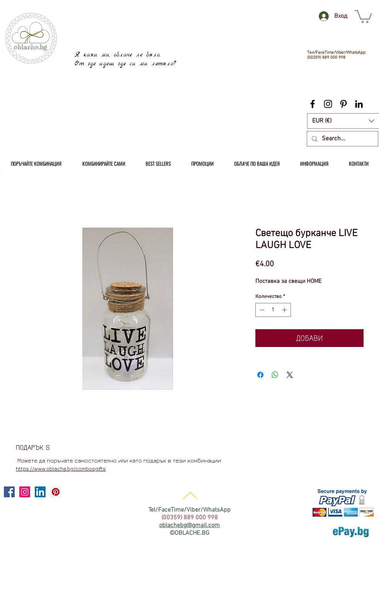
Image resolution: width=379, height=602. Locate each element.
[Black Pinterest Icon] (343, 104)
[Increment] (285, 309)
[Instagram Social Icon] (24, 491)
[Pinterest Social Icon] (55, 491)
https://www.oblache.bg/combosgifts (61, 468)
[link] (363, 16)
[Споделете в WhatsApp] (275, 374)
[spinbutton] (272, 309)
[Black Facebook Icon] (312, 104)
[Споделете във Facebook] (260, 374)
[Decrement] (261, 309)
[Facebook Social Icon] (9, 491)
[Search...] (342, 138)
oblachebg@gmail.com (189, 525)
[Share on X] (289, 374)
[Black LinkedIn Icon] (359, 104)
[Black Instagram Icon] (328, 104)
